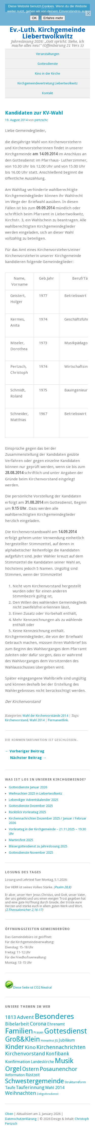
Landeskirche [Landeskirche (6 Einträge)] (42, 1062)
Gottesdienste (47, 64)
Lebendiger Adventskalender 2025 (33, 800)
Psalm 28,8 (62, 887)
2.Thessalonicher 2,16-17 (24, 910)
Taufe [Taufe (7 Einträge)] (10, 1087)
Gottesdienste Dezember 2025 (31, 806)
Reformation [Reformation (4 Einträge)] (15, 1075)
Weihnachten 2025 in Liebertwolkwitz (35, 793)
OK (34, 18)
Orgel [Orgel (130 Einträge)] (13, 1068)
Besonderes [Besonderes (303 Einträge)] (54, 1016)
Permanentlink (58, 720)
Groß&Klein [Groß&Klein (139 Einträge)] (22, 1039)
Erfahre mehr (53, 18)
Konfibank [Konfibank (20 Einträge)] (57, 1054)
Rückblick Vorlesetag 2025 (27, 812)
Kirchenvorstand (16, 720)
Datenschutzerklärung (20, 1119)
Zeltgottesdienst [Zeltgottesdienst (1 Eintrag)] (48, 1094)
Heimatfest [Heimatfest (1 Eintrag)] (47, 1040)
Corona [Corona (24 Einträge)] (38, 1024)
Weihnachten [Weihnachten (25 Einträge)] (20, 1093)
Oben (9, 1114)
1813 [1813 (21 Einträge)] (10, 1017)
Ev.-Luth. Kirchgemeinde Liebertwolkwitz (47, 33)
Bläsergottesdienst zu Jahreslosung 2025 (38, 846)
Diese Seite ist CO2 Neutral (28, 987)
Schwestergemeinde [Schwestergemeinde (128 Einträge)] (34, 1081)
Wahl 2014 (37, 720)
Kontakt (47, 93)
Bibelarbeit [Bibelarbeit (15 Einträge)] (17, 1023)
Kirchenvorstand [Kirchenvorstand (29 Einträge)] (25, 1054)
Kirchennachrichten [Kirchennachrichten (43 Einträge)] (61, 1047)
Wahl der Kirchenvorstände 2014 (45, 715)
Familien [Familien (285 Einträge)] (19, 1031)
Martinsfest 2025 (21, 840)
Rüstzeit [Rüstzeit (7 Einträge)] (33, 1074)
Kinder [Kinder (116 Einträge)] (14, 1047)
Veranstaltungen (47, 54)
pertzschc (41, 120)
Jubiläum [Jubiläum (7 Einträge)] (67, 1040)
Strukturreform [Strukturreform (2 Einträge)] (75, 1082)
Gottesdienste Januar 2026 (28, 787)
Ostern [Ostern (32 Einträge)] (30, 1069)
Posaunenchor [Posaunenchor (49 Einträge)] (58, 1069)
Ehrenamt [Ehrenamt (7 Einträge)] (56, 1024)
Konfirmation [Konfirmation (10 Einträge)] (17, 1061)
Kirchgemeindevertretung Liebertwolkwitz (47, 83)
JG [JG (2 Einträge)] (56, 1040)
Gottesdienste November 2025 (31, 852)
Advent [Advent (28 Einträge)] (25, 1017)
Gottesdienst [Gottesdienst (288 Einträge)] (65, 1031)
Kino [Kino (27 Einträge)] (30, 1047)
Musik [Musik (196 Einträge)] (64, 1061)
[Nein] (88, 13)
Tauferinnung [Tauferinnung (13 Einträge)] (30, 1087)
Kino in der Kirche (47, 73)
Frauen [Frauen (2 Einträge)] (38, 1032)
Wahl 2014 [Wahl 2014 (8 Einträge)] (54, 1087)
